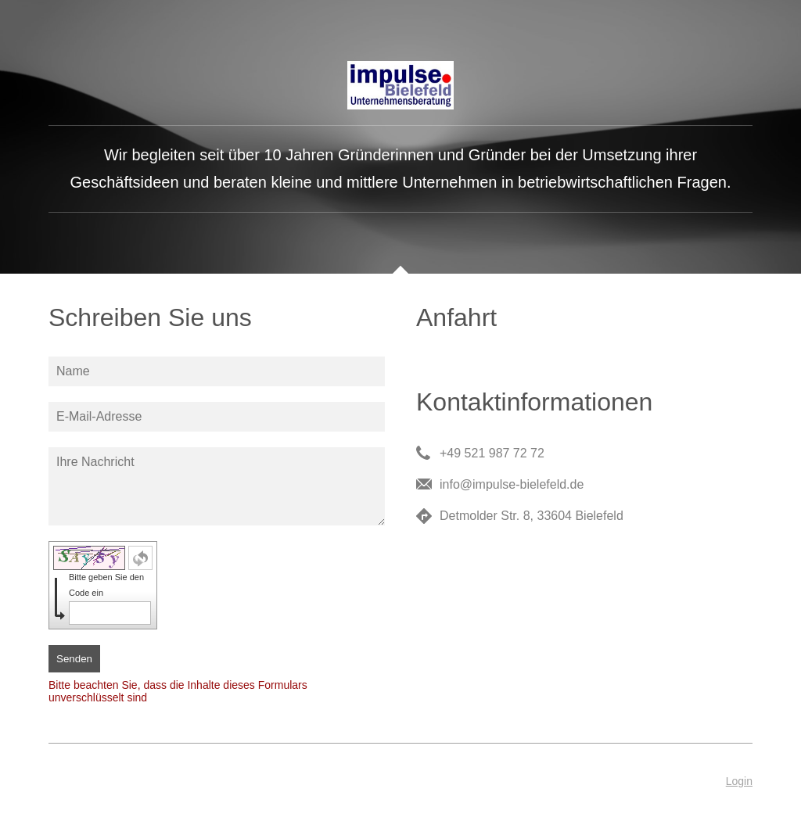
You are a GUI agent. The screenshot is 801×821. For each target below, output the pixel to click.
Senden (74, 659)
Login (739, 781)
